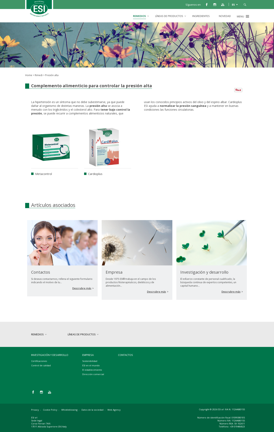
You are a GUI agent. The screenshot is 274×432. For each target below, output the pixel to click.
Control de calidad (41, 365)
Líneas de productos (169, 16)
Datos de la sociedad (92, 409)
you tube (223, 4)
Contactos (125, 355)
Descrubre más (81, 288)
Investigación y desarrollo (49, 355)
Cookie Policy (50, 409)
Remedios (139, 16)
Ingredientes (201, 16)
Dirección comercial (93, 374)
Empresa (88, 355)
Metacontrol (43, 174)
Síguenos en (193, 4)
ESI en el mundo (91, 365)
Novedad (225, 16)
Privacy (35, 409)
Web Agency (114, 409)
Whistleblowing (69, 409)
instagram (215, 4)
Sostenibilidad (89, 361)
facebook (207, 4)
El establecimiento (92, 369)
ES (233, 4)
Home (28, 75)
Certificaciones (39, 361)
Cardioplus (95, 174)
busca (245, 4)
